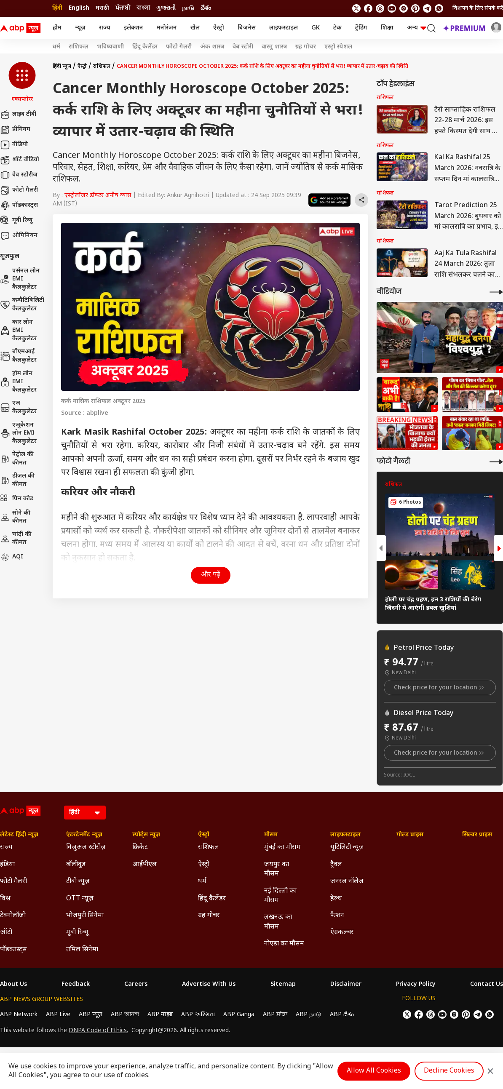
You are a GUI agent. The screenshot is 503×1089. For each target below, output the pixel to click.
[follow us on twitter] (356, 8)
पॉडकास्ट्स (19, 205)
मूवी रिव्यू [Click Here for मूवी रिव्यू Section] (77, 932)
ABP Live (58, 1015)
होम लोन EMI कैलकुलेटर (18, 382)
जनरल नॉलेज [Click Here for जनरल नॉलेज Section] (347, 881)
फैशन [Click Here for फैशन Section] (337, 915)
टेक (337, 28)
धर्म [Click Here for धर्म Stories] (56, 47)
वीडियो (14, 145)
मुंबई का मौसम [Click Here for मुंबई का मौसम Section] (282, 847)
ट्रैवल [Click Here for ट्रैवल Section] (336, 864)
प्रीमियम (15, 130)
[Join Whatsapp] (439, 8)
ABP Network (18, 1015)
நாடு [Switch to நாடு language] (188, 8)
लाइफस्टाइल (283, 28)
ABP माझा (160, 1015)
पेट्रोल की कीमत (17, 459)
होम (57, 28)
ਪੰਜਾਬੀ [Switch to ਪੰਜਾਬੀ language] (122, 8)
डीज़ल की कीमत (17, 480)
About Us (13, 985)
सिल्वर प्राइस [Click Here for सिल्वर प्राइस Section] (477, 835)
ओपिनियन (18, 236)
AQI (11, 557)
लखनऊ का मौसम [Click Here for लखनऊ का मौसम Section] (278, 922)
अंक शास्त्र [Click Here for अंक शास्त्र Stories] (212, 47)
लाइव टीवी (18, 114)
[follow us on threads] (380, 8)
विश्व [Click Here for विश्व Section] (5, 898)
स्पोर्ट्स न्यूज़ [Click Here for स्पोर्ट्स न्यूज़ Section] (146, 835)
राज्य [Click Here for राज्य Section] (6, 847)
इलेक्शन (133, 28)
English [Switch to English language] (79, 8)
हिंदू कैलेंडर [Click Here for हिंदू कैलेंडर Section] (212, 898)
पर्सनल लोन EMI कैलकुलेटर (20, 279)
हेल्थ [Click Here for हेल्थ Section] (336, 898)
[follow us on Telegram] (427, 8)
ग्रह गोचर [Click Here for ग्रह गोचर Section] (209, 915)
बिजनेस (247, 28)
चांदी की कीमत (16, 539)
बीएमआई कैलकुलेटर (18, 356)
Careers (135, 985)
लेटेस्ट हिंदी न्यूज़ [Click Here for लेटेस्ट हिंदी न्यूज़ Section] (19, 835)
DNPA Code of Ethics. (98, 1031)
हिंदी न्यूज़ (62, 66)
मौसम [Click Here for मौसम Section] (271, 835)
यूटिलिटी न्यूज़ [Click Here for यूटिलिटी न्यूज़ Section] (347, 847)
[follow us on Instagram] (404, 8)
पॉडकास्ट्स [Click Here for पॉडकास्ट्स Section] (13, 949)
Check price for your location (440, 687)
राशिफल (101, 66)
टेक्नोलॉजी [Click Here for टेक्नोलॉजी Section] (13, 915)
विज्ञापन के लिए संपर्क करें (477, 8)
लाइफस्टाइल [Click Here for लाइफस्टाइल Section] (345, 835)
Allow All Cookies (374, 1071)
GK (315, 28)
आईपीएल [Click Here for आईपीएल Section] (144, 864)
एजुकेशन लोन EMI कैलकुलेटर (18, 433)
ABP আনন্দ (125, 1015)
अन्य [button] (416, 28)
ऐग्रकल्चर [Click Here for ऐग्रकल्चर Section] (342, 932)
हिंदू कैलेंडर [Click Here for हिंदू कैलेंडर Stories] (145, 47)
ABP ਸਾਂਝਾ (275, 1015)
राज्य (104, 28)
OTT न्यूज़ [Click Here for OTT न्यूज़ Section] (80, 898)
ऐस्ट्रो (218, 28)
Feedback (76, 985)
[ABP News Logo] (22, 28)
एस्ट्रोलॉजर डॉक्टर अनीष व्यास (97, 196)
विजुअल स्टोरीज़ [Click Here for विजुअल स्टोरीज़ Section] (86, 847)
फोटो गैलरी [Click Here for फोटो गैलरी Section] (13, 881)
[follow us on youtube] (392, 8)
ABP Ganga (238, 1015)
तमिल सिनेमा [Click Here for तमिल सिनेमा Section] (82, 949)
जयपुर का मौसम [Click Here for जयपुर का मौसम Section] (276, 869)
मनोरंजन (167, 28)
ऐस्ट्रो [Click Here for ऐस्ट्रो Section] (203, 835)
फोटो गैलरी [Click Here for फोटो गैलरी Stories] (179, 47)
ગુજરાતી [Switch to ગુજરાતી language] (166, 8)
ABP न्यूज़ (90, 1015)
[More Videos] (496, 292)
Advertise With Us (208, 985)
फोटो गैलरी (19, 190)
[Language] (85, 812)
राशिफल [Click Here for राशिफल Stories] (78, 47)
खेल (195, 28)
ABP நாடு (308, 1015)
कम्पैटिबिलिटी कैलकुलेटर (22, 304)
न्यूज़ (80, 28)
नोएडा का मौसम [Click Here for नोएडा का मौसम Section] (284, 944)
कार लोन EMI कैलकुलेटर (18, 330)
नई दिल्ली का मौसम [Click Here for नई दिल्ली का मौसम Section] (280, 896)
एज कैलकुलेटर (18, 407)
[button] (22, 82)
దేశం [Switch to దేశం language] (206, 8)
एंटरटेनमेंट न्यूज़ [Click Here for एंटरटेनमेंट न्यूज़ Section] (84, 835)
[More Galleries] (496, 462)
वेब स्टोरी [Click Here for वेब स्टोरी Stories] (243, 47)
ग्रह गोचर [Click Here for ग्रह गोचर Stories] (305, 47)
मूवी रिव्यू (16, 221)
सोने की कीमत (15, 517)
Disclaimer (345, 985)
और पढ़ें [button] (210, 575)
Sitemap (283, 985)
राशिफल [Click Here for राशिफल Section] (208, 847)
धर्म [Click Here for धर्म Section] (202, 881)
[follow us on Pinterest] (415, 8)
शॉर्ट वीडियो (19, 160)
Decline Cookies (449, 1071)
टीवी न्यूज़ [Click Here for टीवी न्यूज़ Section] (78, 881)
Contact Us (486, 985)
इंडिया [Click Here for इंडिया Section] (7, 864)
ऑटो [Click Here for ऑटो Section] (6, 932)
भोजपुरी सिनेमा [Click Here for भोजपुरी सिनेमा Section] (85, 915)
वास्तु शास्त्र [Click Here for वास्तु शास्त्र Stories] (274, 47)
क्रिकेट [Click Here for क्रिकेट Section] (140, 847)
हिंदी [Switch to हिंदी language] (57, 8)
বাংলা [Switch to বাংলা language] (143, 8)
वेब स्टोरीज (18, 175)
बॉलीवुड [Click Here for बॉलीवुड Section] (76, 864)
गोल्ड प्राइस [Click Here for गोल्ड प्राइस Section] (409, 835)
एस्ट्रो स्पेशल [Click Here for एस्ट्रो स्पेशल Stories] (338, 47)
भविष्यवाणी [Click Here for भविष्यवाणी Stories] (110, 47)
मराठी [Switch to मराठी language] (102, 8)
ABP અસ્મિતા (198, 1015)
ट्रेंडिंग (361, 28)
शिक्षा (387, 28)
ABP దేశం (342, 1015)
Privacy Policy (416, 985)
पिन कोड (16, 499)
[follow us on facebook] (368, 8)
